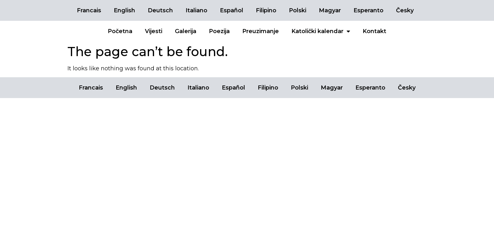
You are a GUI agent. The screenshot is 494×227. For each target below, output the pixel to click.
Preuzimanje (260, 31)
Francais (89, 10)
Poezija (219, 31)
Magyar (330, 10)
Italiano (196, 10)
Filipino (266, 10)
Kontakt (374, 31)
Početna (120, 31)
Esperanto (368, 10)
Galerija (185, 31)
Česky (405, 10)
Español (231, 10)
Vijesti (153, 31)
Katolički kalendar (320, 31)
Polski (297, 10)
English (124, 10)
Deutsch (160, 10)
